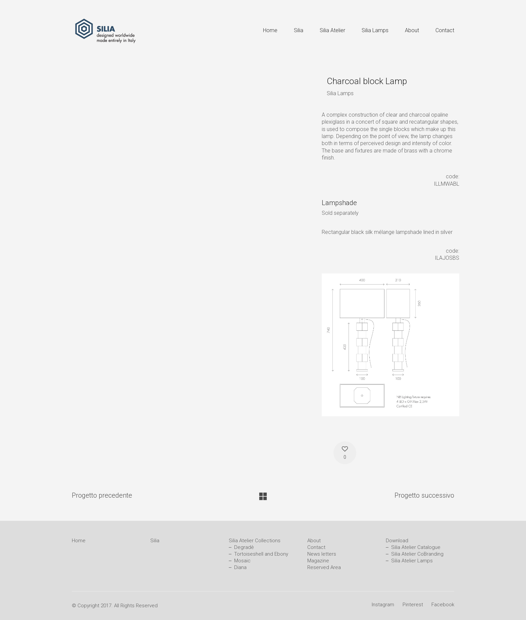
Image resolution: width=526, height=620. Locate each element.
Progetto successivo (424, 495)
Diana (240, 567)
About (314, 541)
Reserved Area (324, 567)
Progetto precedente (102, 495)
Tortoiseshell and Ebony (261, 554)
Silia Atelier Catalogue (415, 547)
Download (397, 541)
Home (79, 541)
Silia (154, 541)
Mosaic (242, 561)
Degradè (244, 547)
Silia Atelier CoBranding (417, 554)
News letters (321, 554)
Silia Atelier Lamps (412, 561)
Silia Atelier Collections (254, 541)
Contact (316, 547)
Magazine (318, 561)
